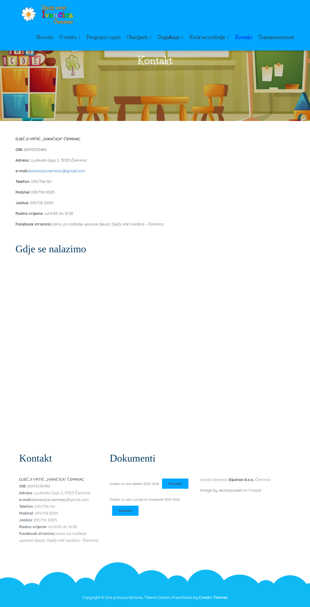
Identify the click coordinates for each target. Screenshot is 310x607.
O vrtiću (68, 37)
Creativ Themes (213, 597)
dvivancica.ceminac (49, 499)
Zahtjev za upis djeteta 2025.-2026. (135, 484)
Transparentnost (276, 37)
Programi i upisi (103, 37)
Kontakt (243, 37)
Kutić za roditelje (207, 37)
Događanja (168, 37)
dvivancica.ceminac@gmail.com (56, 170)
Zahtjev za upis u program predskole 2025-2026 (145, 499)
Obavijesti (137, 37)
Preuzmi (175, 483)
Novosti (44, 37)
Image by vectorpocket (221, 490)
